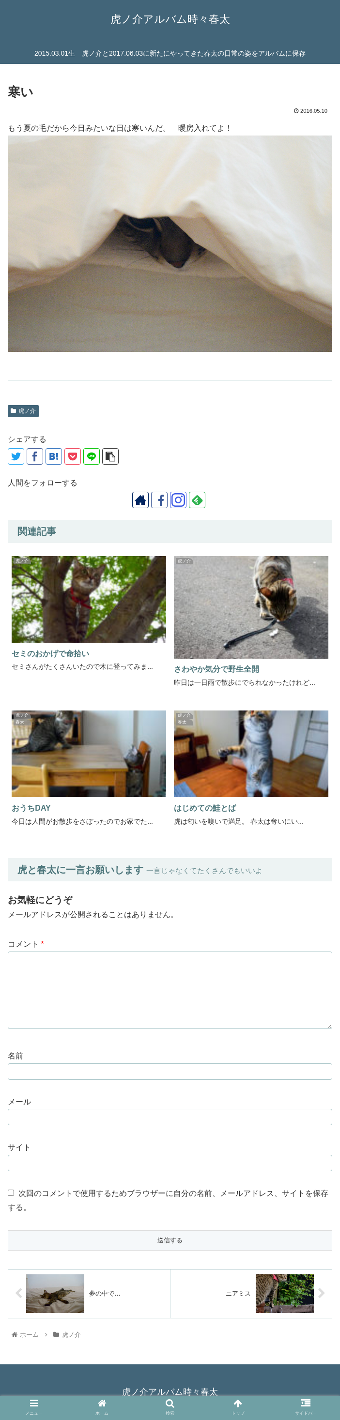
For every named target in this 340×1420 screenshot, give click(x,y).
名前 (15, 1056)
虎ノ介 (23, 411)
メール (19, 1102)
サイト (19, 1147)
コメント (26, 944)
